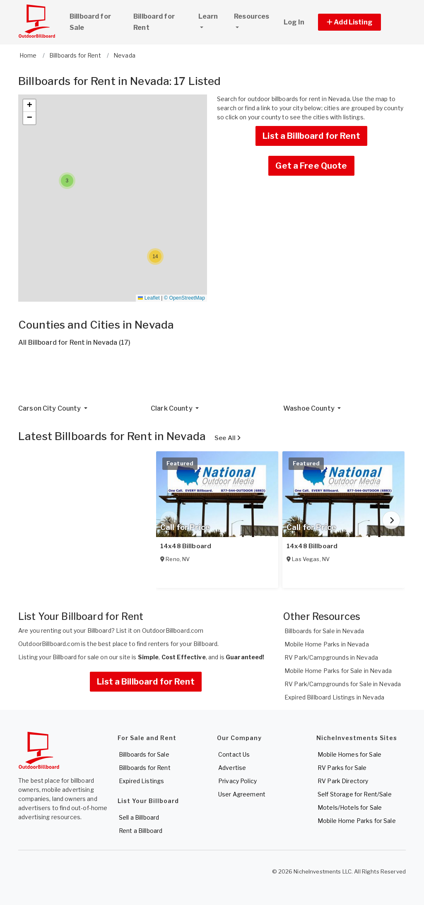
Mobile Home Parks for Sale (357, 820)
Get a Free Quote (311, 166)
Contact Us (234, 754)
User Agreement (241, 794)
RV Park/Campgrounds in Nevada (331, 657)
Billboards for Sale (144, 754)
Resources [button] (251, 16)
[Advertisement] (212, 378)
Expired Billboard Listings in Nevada (334, 697)
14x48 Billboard (185, 546)
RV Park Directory (343, 780)
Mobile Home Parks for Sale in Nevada (338, 670)
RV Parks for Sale (342, 767)
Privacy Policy (237, 780)
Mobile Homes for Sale (349, 754)
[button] (359, 22)
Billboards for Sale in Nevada (324, 630)
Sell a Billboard (139, 817)
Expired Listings (141, 780)
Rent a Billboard (140, 830)
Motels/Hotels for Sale (350, 807)
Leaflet (148, 298)
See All (227, 438)
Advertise (232, 767)
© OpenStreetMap (184, 298)
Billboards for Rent (145, 767)
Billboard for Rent (154, 21)
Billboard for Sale (90, 21)
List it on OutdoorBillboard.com (159, 630)
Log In (294, 22)
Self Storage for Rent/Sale (355, 794)
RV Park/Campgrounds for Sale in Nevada (342, 683)
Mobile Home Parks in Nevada (326, 644)
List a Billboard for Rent (311, 136)
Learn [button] (212, 15)
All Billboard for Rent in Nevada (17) (74, 342)
